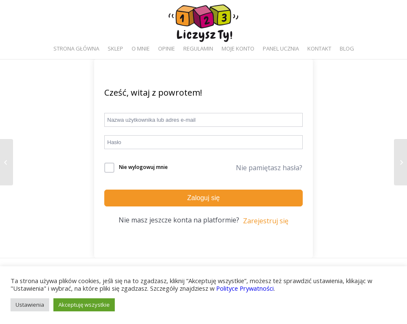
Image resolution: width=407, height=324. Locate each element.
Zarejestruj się (265, 220)
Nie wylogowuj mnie (143, 167)
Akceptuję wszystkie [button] (84, 304)
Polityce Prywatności (245, 288)
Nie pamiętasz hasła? (269, 167)
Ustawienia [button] (30, 304)
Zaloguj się (203, 197)
